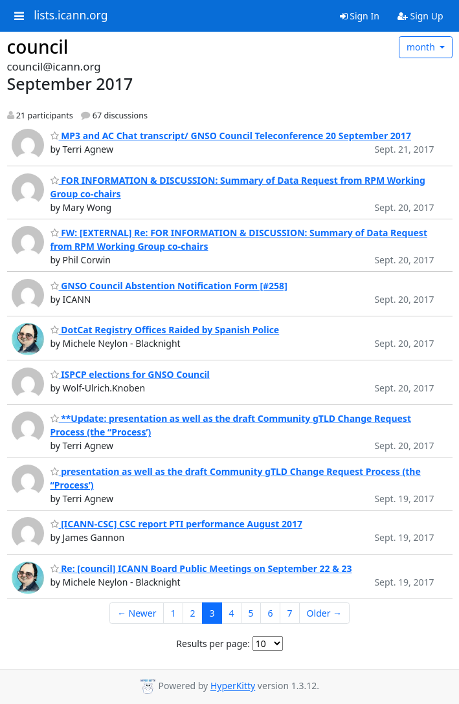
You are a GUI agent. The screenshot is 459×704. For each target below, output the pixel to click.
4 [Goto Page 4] (231, 613)
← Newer (137, 613)
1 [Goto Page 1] (172, 613)
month (422, 47)
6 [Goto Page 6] (270, 613)
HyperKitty (232, 686)
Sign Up (420, 16)
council (38, 46)
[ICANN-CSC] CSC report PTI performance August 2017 (176, 524)
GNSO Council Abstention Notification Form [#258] (168, 286)
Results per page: (213, 643)
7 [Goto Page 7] (290, 613)
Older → (324, 613)
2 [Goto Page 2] (193, 613)
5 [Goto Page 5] (251, 613)
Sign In (359, 16)
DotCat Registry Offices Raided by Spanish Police (165, 330)
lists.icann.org (70, 15)
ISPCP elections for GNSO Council (130, 374)
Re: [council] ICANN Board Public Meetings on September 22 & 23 (201, 568)
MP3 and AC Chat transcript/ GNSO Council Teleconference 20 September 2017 (230, 135)
